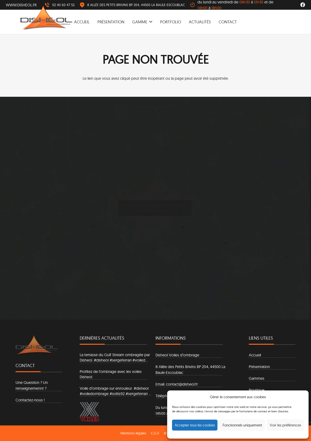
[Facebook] (302, 4)
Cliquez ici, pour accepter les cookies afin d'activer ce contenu (155, 208)
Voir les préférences (285, 425)
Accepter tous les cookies (195, 425)
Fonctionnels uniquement (242, 425)
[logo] (46, 18)
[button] (149, 22)
